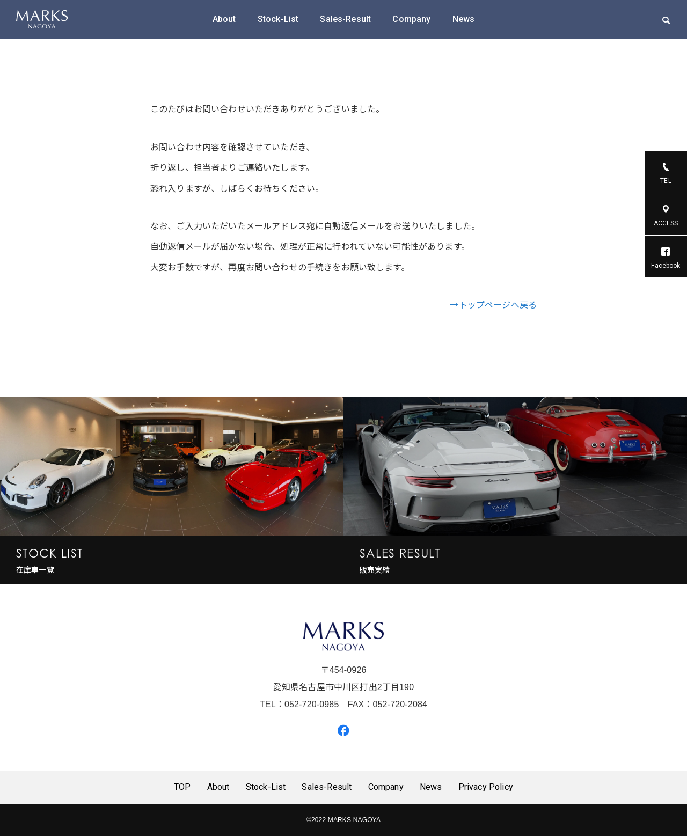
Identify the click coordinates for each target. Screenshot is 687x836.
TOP (182, 787)
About (224, 19)
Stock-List (278, 19)
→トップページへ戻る (493, 305)
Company (411, 19)
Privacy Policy (485, 787)
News (463, 19)
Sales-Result (345, 19)
